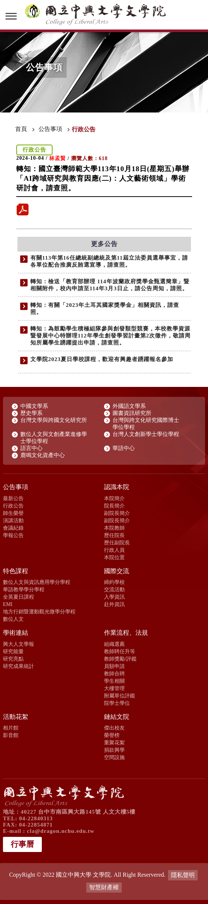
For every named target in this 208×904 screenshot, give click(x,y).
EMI (8, 604)
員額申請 (114, 666)
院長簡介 (114, 506)
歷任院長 (114, 535)
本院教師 (114, 528)
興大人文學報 (18, 644)
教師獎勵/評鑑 (120, 659)
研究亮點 (13, 659)
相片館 (11, 728)
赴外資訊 (114, 604)
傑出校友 (114, 728)
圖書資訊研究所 (132, 413)
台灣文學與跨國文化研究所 (53, 420)
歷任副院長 (117, 542)
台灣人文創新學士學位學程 (146, 434)
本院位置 (114, 557)
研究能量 (13, 651)
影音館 (11, 735)
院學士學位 (117, 703)
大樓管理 (114, 688)
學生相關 (114, 681)
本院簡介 (114, 498)
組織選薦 (114, 644)
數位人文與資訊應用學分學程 (36, 582)
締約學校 (114, 582)
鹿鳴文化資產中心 (42, 455)
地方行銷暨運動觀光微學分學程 (39, 611)
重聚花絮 (114, 742)
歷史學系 (31, 413)
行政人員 (114, 550)
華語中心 (124, 448)
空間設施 (114, 757)
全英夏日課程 (18, 597)
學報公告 (13, 535)
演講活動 (13, 520)
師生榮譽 (13, 513)
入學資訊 (114, 597)
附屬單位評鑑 (119, 696)
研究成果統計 (18, 666)
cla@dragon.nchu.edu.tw (60, 831)
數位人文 (13, 619)
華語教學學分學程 (23, 589)
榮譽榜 (112, 735)
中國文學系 (34, 406)
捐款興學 (114, 750)
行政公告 (13, 506)
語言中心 (31, 448)
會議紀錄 (13, 528)
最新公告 (13, 498)
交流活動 (114, 589)
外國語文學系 (129, 406)
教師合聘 (114, 673)
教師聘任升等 (119, 651)
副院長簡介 (117, 513)
